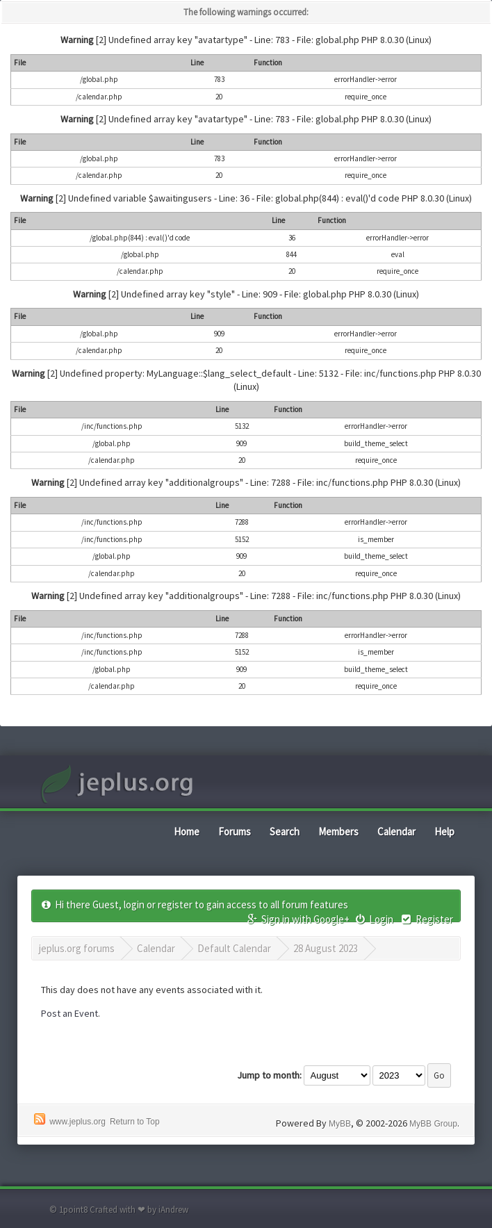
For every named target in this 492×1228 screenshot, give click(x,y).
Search (285, 831)
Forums (234, 831)
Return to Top (135, 1122)
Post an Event (69, 1013)
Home (186, 831)
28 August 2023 (325, 948)
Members (338, 831)
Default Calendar (234, 948)
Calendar (396, 831)
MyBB (340, 1124)
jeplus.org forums (77, 948)
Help (444, 831)
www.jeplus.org (77, 1122)
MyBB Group (433, 1124)
